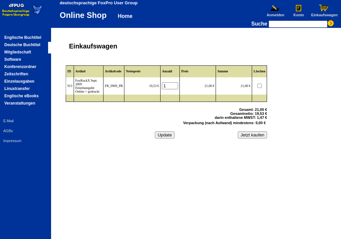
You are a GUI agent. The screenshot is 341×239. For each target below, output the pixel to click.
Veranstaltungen (19, 103)
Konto (298, 13)
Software (12, 59)
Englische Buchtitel (22, 37)
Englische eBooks (21, 96)
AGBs (8, 131)
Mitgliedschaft (17, 52)
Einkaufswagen (324, 13)
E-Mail (8, 121)
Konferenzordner (20, 66)
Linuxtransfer (17, 88)
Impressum (12, 141)
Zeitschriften (16, 74)
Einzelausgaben (19, 81)
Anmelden (275, 13)
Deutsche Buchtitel (22, 44)
